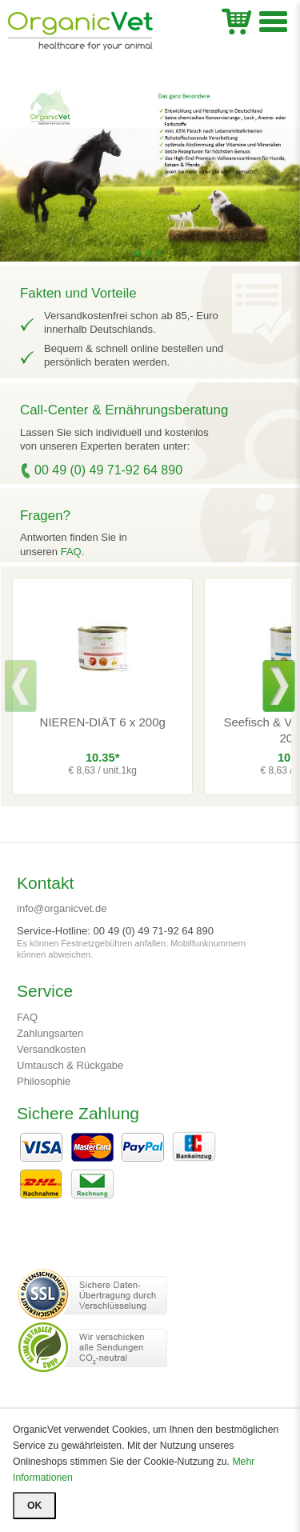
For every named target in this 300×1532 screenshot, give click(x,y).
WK (236, 19)
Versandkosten (51, 1049)
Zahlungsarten (50, 1033)
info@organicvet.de (61, 908)
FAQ (71, 552)
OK (34, 1505)
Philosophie (43, 1081)
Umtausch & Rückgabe (70, 1065)
